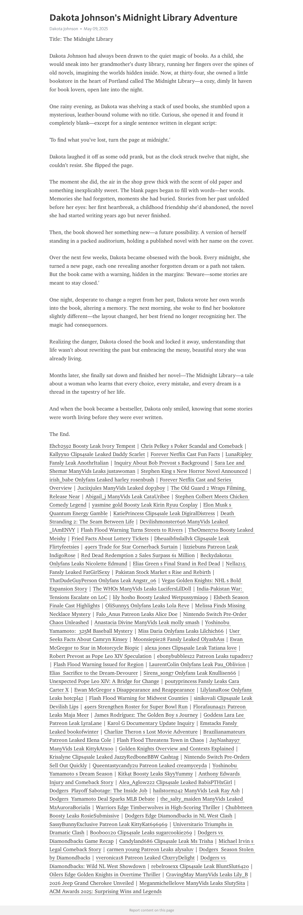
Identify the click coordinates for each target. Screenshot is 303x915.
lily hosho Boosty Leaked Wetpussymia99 (160, 597)
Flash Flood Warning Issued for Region (99, 664)
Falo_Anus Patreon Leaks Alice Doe (137, 614)
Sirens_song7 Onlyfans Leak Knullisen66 (190, 673)
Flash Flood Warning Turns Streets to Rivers (132, 530)
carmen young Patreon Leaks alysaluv (150, 849)
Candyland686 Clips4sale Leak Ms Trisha (166, 841)
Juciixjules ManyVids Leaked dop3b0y (121, 488)
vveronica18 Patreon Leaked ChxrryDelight (145, 857)
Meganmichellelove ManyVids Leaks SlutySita (192, 883)
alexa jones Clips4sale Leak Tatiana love (191, 648)
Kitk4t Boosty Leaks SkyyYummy (155, 773)
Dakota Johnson (63, 28)
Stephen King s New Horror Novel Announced (194, 471)
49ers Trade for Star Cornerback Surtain (131, 547)
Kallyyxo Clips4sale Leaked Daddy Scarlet (97, 454)
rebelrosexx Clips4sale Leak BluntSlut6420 (200, 866)
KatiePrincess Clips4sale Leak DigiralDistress (164, 513)
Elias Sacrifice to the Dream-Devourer (93, 673)
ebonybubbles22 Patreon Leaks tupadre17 (205, 656)
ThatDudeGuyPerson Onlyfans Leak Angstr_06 (102, 580)
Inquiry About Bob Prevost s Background (161, 463)
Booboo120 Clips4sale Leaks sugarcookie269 (141, 832)
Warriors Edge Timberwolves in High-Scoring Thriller (158, 807)
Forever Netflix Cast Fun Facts (185, 454)
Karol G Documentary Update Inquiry (150, 723)
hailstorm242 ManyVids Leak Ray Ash (196, 790)
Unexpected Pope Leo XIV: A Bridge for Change (104, 681)
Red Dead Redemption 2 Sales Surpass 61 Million (138, 555)
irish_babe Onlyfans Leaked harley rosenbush (101, 479)
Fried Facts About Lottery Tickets (110, 538)
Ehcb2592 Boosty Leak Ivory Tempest (92, 446)
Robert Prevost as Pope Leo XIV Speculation (100, 656)
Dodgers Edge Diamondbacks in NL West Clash (178, 815)
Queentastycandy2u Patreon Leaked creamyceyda (150, 765)
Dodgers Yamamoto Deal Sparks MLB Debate (102, 799)
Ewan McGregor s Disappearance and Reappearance (134, 690)
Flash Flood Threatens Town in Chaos (160, 740)
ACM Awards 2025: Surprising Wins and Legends (105, 891)
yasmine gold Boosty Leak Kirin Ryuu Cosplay (145, 505)
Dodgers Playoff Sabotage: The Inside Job (98, 790)
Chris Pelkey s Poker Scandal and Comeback (192, 446)
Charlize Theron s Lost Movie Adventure (151, 732)
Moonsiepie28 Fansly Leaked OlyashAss (178, 639)
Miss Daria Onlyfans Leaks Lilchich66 (181, 631)
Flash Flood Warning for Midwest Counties (138, 698)
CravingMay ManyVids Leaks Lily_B (207, 874)
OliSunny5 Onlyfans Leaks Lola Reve (147, 605)
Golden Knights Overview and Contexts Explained (176, 748)
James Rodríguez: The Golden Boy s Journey (146, 715)
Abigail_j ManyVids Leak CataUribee (128, 496)
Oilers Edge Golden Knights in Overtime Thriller (104, 874)
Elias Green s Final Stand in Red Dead (176, 563)
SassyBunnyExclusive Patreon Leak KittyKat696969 (108, 824)
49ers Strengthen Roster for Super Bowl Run (136, 706)
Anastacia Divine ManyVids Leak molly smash (146, 622)
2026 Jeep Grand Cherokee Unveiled (91, 883)
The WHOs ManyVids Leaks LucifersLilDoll (142, 588)
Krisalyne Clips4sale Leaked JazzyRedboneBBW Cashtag (113, 757)
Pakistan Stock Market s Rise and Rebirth (163, 572)
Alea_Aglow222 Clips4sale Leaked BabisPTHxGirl (175, 782)
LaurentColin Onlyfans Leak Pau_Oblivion (197, 664)
